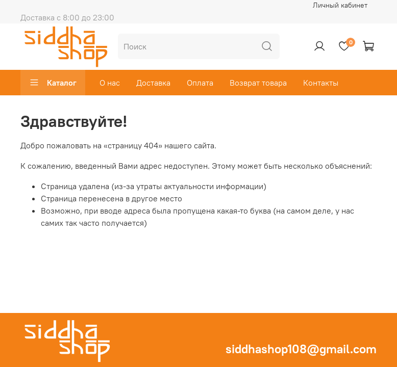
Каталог (53, 82)
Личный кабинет (340, 5)
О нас (110, 82)
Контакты (320, 82)
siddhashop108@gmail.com (301, 348)
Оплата (200, 82)
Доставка (153, 82)
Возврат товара (258, 82)
